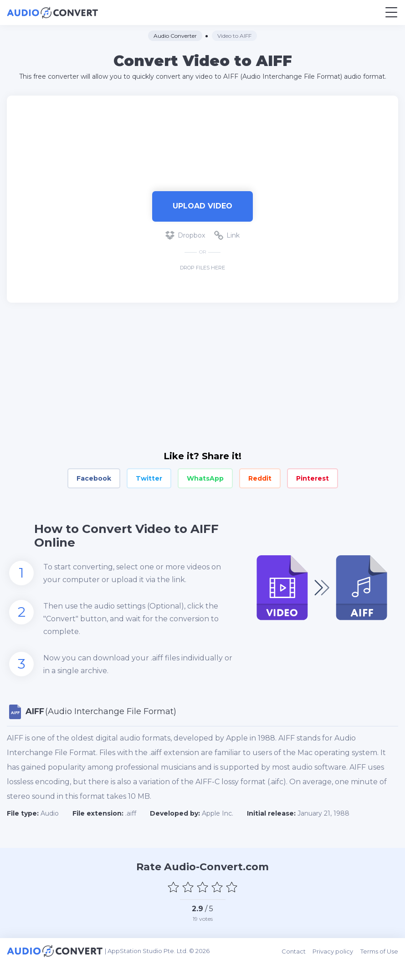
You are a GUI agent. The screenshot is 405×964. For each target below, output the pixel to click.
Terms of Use (379, 950)
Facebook (94, 478)
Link (227, 235)
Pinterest (312, 478)
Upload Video (202, 206)
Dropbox (185, 235)
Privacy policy (333, 950)
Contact (294, 950)
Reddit (260, 478)
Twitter (149, 478)
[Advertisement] (203, 138)
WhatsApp (205, 478)
